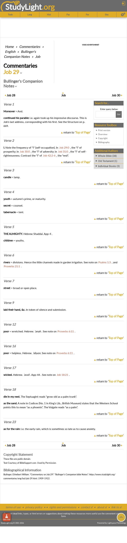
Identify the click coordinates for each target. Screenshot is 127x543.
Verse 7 (8, 281)
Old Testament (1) (107, 160)
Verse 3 (8, 170)
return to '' (77, 132)
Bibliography (104, 142)
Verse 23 (9, 422)
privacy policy (33, 507)
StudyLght (23, 6)
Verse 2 (8, 140)
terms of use (13, 507)
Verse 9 (8, 303)
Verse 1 (8, 104)
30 (116, 95)
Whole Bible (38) (107, 155)
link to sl (116, 507)
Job (37, 56)
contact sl (86, 507)
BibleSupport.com (28, 463)
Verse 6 (8, 255)
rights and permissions (62, 507)
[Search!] (119, 114)
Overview (102, 134)
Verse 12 (9, 324)
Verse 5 (8, 227)
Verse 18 (9, 389)
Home (9, 47)
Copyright (102, 138)
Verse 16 (9, 346)
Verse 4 (8, 192)
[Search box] (105, 114)
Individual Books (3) (109, 166)
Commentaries (29, 47)
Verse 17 (9, 368)
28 (11, 95)
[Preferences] (123, 14)
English (10, 51)
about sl (102, 507)
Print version (104, 130)
